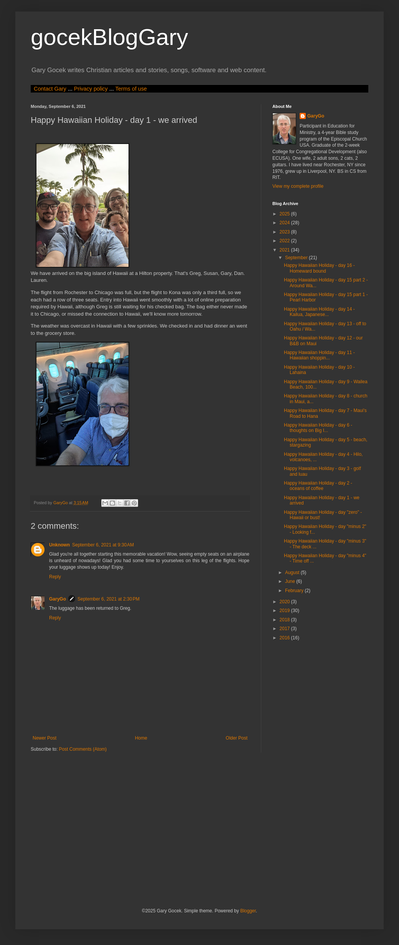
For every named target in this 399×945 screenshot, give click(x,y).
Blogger (248, 911)
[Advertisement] (136, 829)
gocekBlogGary (109, 37)
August (293, 572)
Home (141, 738)
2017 (285, 628)
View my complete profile (297, 186)
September (297, 257)
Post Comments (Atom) (83, 749)
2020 (285, 601)
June (290, 581)
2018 (285, 619)
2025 (285, 214)
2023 (285, 232)
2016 (285, 637)
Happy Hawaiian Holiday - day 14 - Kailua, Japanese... (319, 311)
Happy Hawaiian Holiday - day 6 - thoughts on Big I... (318, 427)
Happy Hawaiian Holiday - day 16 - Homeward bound (319, 268)
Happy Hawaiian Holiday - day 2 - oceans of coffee (318, 485)
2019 (285, 610)
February (295, 590)
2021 (285, 250)
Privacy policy (91, 89)
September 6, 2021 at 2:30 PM (108, 599)
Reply (55, 576)
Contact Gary (50, 89)
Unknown (59, 545)
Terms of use (131, 89)
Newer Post (44, 738)
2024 (285, 222)
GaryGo (57, 599)
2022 (285, 240)
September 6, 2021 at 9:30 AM (103, 545)
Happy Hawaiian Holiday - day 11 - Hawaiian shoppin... (319, 355)
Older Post (236, 738)
